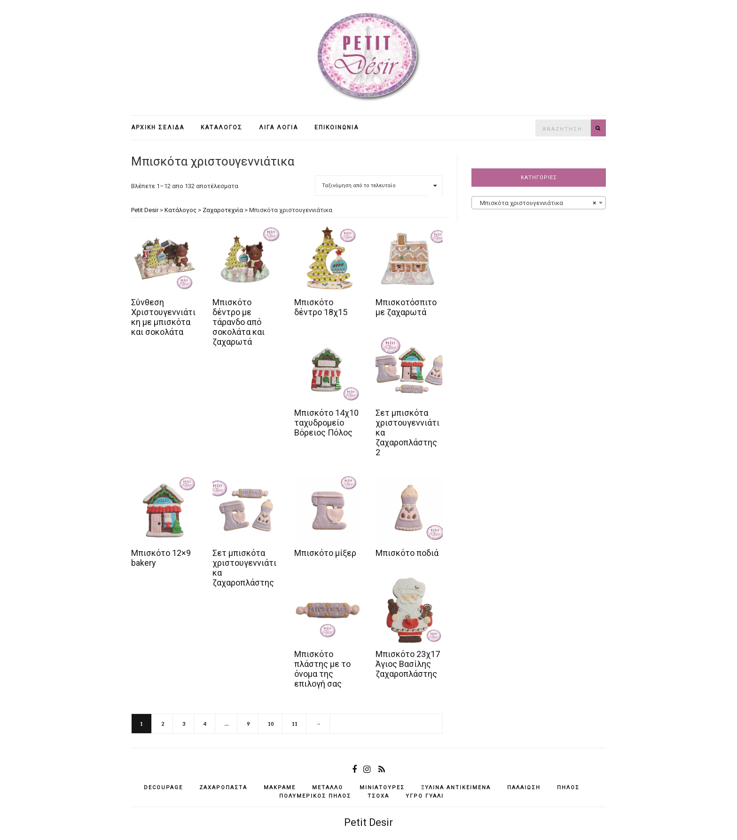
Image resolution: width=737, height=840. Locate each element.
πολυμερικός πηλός (315, 796)
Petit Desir (368, 822)
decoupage (163, 788)
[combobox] (538, 202)
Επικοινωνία (336, 127)
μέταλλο (327, 788)
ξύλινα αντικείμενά (456, 788)
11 (295, 724)
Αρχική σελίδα (157, 127)
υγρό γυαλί (425, 796)
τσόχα (378, 796)
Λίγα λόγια (278, 127)
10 (271, 724)
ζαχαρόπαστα (223, 788)
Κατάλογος (222, 127)
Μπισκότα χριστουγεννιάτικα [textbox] (536, 203)
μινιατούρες (382, 788)
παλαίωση (524, 788)
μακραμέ (280, 788)
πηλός (568, 788)
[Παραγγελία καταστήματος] (379, 185)
